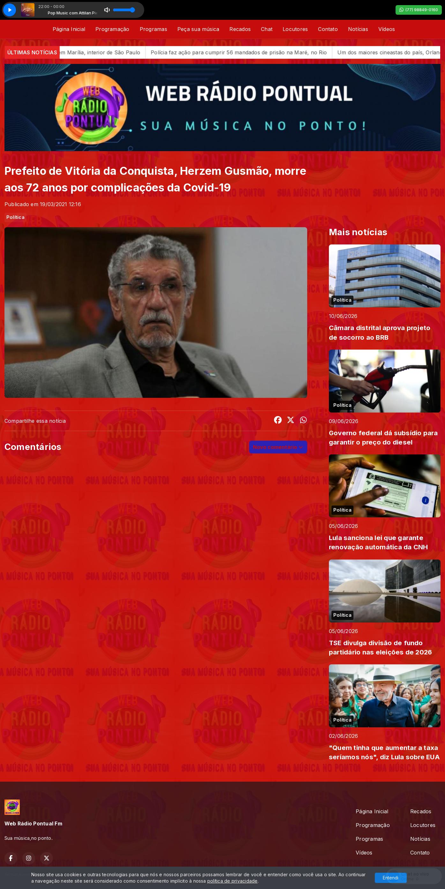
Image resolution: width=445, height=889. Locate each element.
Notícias (358, 29)
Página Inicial (69, 29)
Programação (112, 29)
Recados (240, 29)
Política (15, 217)
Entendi (390, 877)
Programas (153, 29)
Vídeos (386, 29)
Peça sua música (198, 29)
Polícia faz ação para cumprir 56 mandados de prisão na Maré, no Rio (255, 52)
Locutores (295, 29)
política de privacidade (232, 881)
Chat (266, 29)
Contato (328, 29)
